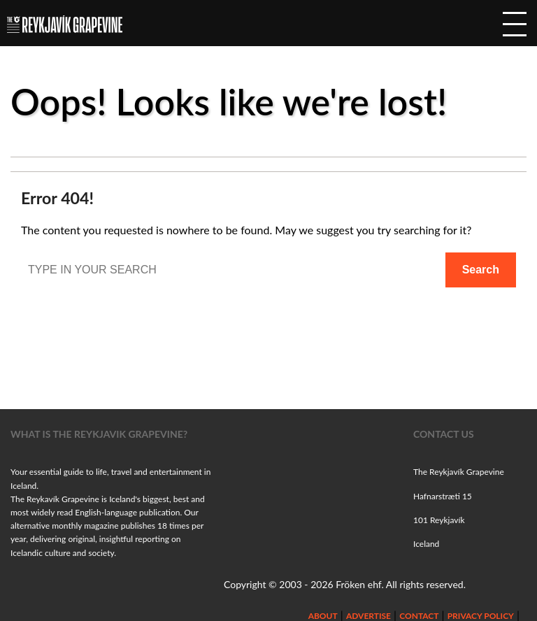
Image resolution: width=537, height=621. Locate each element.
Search (480, 270)
